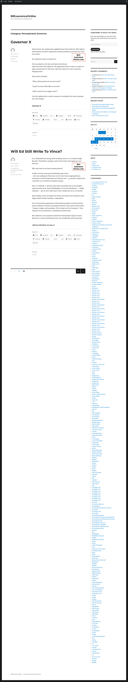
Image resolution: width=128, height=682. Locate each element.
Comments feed (96, 167)
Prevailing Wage (96, 550)
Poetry (94, 541)
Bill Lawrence (15, 54)
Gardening (95, 353)
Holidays (94, 390)
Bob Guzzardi (96, 208)
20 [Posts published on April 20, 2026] (92, 142)
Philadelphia (95, 534)
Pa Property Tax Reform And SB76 (101, 508)
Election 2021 (96, 314)
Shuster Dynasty (96, 603)
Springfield (95, 606)
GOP (93, 361)
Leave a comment (16, 174)
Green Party (95, 366)
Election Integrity (97, 335)
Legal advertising (97, 433)
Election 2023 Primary (98, 323)
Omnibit (94, 480)
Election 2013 (96, 292)
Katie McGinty (96, 424)
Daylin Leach (95, 264)
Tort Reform (95, 627)
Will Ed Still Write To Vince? (36, 151)
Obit (93, 478)
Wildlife (94, 662)
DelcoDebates (96, 275)
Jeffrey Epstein (96, 413)
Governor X (21, 42)
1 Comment (14, 61)
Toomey (94, 625)
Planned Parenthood (98, 539)
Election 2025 (96, 329)
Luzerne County (96, 446)
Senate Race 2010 (97, 591)
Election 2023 (96, 321)
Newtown (95, 474)
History (94, 388)
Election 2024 (96, 325)
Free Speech (95, 348)
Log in (94, 163)
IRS (93, 411)
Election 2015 (96, 295)
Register (94, 162)
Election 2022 (96, 318)
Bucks (94, 213)
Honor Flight (95, 392)
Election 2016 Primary (98, 299)
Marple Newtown (97, 452)
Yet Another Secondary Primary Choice (103, 104)
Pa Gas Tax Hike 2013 (98, 504)
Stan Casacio (95, 608)
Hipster (94, 387)
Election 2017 (96, 301)
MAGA (94, 448)
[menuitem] (1, 1)
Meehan (94, 457)
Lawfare (94, 431)
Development (96, 279)
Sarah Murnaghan (97, 582)
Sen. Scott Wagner (97, 590)
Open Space (95, 483)
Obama (94, 476)
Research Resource (97, 567)
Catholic (94, 219)
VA (93, 655)
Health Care (95, 381)
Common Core (96, 241)
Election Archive (96, 333)
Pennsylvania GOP (97, 521)
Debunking (95, 267)
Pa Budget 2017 (96, 500)
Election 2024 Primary (98, 327)
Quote (93, 554)
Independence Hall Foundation (101, 407)
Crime (93, 256)
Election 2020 (96, 310)
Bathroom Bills (96, 197)
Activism (94, 191)
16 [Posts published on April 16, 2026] (104, 139)
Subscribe (95, 49)
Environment (96, 338)
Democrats (95, 277)
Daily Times (95, 262)
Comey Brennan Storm (98, 240)
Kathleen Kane (96, 422)
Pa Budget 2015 (96, 496)
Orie (93, 485)
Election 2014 (96, 294)
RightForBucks (96, 573)
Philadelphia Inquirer (98, 536)
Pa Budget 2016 (96, 498)
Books (94, 212)
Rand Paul (95, 558)
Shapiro (94, 599)
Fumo (93, 349)
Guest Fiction (96, 370)
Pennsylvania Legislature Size (100, 526)
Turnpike (94, 642)
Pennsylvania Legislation (99, 524)
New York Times (96, 472)
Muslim (94, 470)
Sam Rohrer (95, 578)
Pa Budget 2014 (96, 495)
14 (19, 271)
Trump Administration (98, 636)
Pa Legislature (15, 168)
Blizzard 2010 (96, 206)
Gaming (94, 351)
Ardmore (94, 193)
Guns (93, 372)
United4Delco (96, 653)
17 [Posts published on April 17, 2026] (107, 139)
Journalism (95, 418)
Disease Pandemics (97, 282)
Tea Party (94, 618)
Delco (93, 269)
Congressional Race (97, 245)
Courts (94, 254)
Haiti (93, 374)
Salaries (94, 577)
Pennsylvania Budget (98, 515)
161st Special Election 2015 (99, 182)
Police (93, 543)
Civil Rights (95, 236)
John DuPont (95, 416)
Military (94, 459)
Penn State (95, 513)
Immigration (95, 405)
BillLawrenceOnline (23, 16)
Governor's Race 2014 (98, 364)
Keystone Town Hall (97, 428)
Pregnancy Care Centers (99, 549)
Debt (93, 266)
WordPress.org (96, 169)
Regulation (95, 562)
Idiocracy (94, 403)
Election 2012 (96, 290)
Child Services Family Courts (100, 228)
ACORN (94, 189)
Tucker (94, 640)
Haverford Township (98, 379)
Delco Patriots (96, 273)
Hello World (95, 385)
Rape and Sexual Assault (99, 560)
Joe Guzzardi (95, 415)
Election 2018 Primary (98, 305)
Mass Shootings (96, 456)
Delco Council (96, 271)
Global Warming (96, 359)
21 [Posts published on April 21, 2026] (96, 142)
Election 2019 (96, 307)
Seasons (94, 586)
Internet (94, 409)
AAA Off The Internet (98, 184)
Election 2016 (96, 297)
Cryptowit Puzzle (97, 260)
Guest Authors (96, 368)
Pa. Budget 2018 (96, 511)
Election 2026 (96, 331)
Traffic (94, 629)
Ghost (94, 357)
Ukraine (94, 647)
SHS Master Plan (97, 601)
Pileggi (94, 537)
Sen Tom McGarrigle (98, 588)
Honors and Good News (99, 394)
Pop (93, 547)
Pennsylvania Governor (98, 523)
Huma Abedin (96, 396)
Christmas (95, 234)
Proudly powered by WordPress (32, 674)
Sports (94, 604)
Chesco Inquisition (97, 221)
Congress (94, 243)
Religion (94, 564)
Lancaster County (97, 429)
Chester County (96, 223)
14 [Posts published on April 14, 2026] (96, 139)
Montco (94, 465)
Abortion (94, 186)
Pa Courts (94, 502)
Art (93, 195)
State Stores (95, 612)
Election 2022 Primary (98, 320)
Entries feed (95, 165)
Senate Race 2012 (97, 593)
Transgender (95, 631)
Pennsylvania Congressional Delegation (103, 517)
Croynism (95, 258)
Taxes (93, 616)
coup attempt (96, 253)
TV (93, 644)
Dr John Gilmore (96, 284)
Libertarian (95, 442)
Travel (94, 632)
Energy (94, 336)
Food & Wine (95, 346)
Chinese (94, 230)
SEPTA (94, 595)
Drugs (94, 286)
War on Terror (96, 657)
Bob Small (95, 210)
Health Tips (95, 383)
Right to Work (96, 571)
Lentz (93, 437)
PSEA (93, 552)
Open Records (96, 482)
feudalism (95, 344)
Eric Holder (95, 340)
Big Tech (94, 202)
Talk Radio (95, 614)
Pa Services (95, 510)
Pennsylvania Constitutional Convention (103, 519)
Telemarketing (96, 621)
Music (94, 469)
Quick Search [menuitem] (18, 1)
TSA (93, 638)
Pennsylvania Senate (17, 170)
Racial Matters (96, 556)
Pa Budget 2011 (96, 489)
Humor (94, 398)
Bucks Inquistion (97, 215)
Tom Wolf (95, 623)
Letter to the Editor (97, 441)
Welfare (94, 660)
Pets (93, 532)
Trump (94, 634)
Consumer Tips (96, 249)
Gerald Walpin (96, 355)
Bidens (94, 200)
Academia (95, 187)
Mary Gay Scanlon (97, 454)
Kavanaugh (95, 426)
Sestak (94, 597)
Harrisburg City (96, 377)
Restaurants (95, 569)
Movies (94, 467)
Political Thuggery (97, 545)
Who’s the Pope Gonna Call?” (100, 115)
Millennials (95, 461)
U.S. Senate (95, 645)
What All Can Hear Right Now (100, 106)
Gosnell (94, 362)
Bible (93, 199)
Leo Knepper (95, 439)
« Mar (96, 148)
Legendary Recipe (97, 435)
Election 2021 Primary (98, 316)
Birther (94, 204)
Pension (94, 530)
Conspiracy (95, 247)
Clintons (94, 238)
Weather (94, 658)
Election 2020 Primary (98, 312)
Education (95, 288)
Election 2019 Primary (98, 308)
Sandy (94, 580)
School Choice (96, 584)
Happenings (95, 375)
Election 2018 (96, 303)
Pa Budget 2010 (96, 487)
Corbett (94, 251)
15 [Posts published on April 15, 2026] (100, 139)
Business (94, 217)
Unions (94, 651)
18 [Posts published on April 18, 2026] (111, 139)
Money (94, 463)
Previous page (78, 273)
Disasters (94, 281)
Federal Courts (96, 342)
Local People (95, 444)
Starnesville (95, 610)
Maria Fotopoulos (97, 450)
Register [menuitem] (10, 1)
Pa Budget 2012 (96, 491)
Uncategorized (96, 649)
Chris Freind (95, 232)
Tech (93, 619)
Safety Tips (95, 575)
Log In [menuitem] (5, 1)
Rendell (13, 59)
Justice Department (97, 420)
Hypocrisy (95, 400)
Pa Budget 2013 (96, 493)
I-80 (93, 402)
